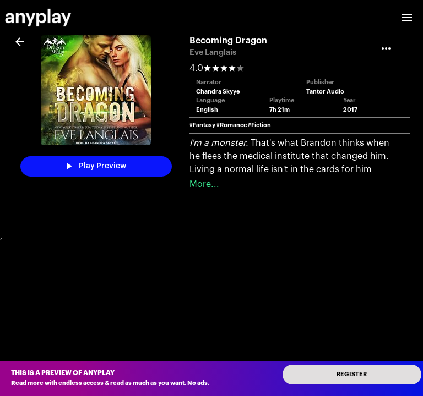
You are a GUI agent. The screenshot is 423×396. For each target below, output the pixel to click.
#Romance (231, 125)
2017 (350, 110)
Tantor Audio (325, 92)
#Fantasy (202, 125)
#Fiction (259, 125)
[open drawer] (407, 17)
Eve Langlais (212, 52)
